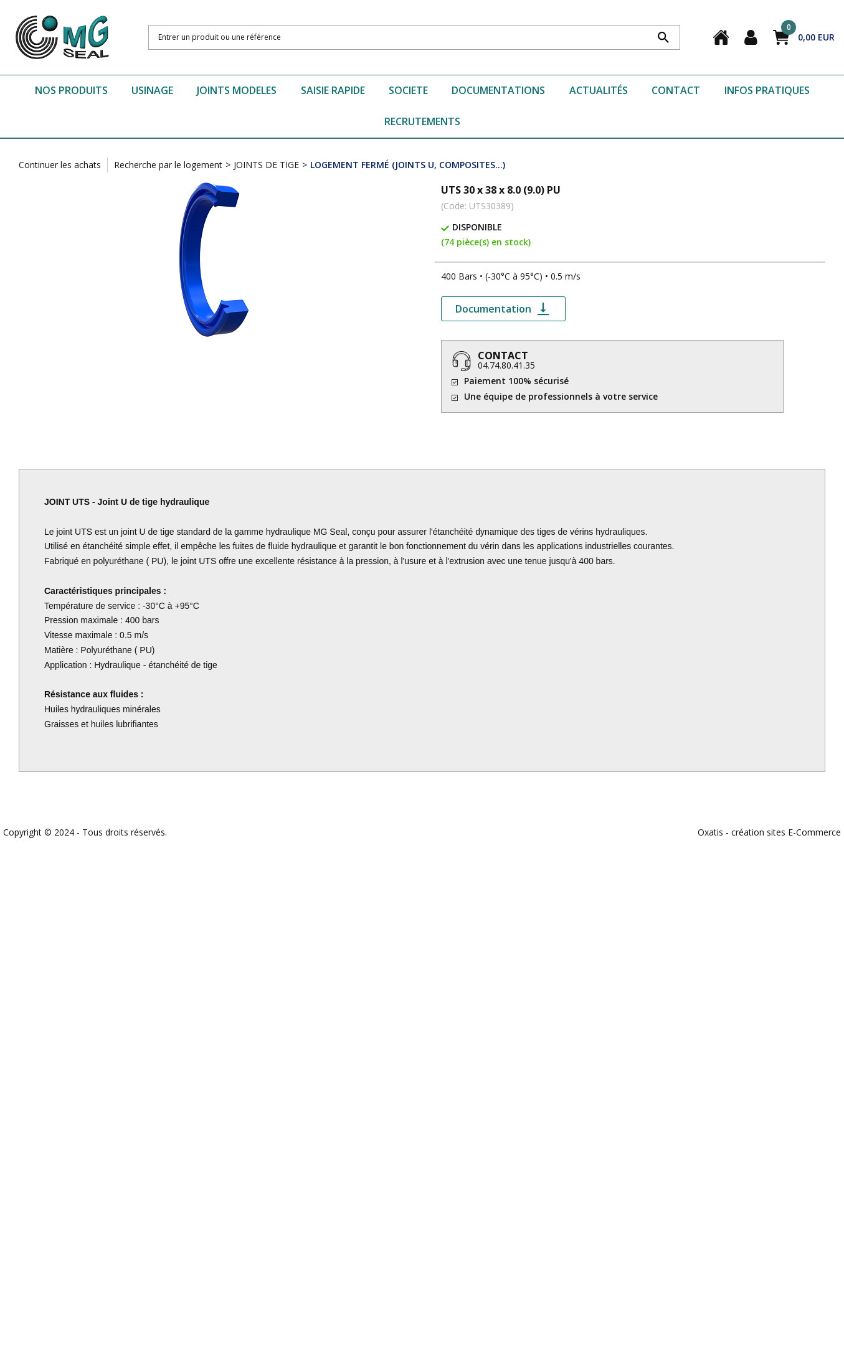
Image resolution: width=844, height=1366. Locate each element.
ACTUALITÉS (598, 90)
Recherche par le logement (168, 165)
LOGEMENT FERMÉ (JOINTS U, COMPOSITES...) (407, 165)
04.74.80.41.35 (506, 365)
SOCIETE (408, 90)
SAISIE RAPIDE (333, 90)
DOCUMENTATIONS (498, 90)
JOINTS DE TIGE (266, 165)
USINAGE (152, 90)
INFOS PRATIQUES (767, 90)
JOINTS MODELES (237, 90)
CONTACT (676, 90)
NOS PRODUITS (71, 90)
